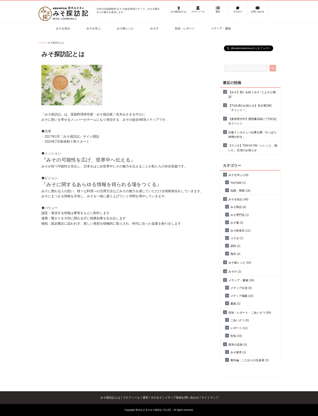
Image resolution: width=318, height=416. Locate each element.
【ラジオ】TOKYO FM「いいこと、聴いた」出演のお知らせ (252, 148)
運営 (145, 397)
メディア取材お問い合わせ (182, 397)
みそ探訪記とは (110, 397)
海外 (233, 253)
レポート (236, 328)
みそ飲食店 (237, 230)
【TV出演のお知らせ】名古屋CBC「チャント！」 (250, 108)
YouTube (236, 182)
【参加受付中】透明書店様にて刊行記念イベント (252, 121)
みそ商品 (236, 207)
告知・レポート (185, 28)
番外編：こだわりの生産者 (247, 360)
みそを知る (63, 28)
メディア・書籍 (221, 28)
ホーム (42, 28)
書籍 (233, 303)
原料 (233, 246)
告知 (233, 335)
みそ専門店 (237, 215)
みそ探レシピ (125, 28)
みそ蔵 (234, 222)
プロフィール (131, 397)
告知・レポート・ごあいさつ (246, 312)
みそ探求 (236, 352)
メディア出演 (238, 288)
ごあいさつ (237, 320)
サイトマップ (209, 397)
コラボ (234, 238)
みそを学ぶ (93, 28)
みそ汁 (154, 28)
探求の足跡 (235, 344)
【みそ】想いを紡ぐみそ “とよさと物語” (252, 94)
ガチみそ (156, 397)
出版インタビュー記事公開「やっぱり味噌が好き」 (252, 134)
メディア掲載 (238, 295)
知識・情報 (237, 190)
